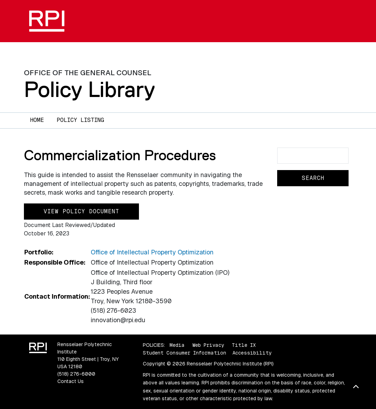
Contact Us (70, 381)
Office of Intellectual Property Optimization (152, 252)
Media (177, 345)
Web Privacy (208, 345)
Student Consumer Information (184, 353)
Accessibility (252, 353)
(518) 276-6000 (76, 374)
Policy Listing (80, 120)
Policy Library (89, 89)
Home (37, 120)
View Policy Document (81, 211)
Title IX (244, 345)
